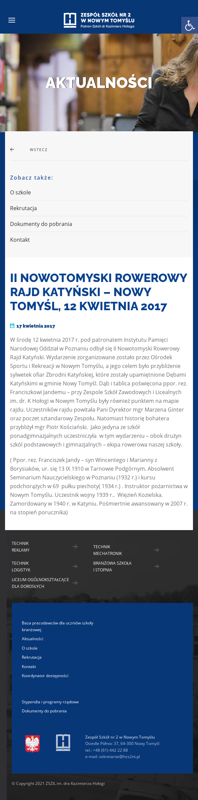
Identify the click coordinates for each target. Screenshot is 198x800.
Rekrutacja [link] (23, 208)
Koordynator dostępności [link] (45, 675)
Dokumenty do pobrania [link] (41, 224)
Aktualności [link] (32, 639)
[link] (189, 25)
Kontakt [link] (20, 239)
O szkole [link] (20, 192)
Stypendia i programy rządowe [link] (50, 702)
